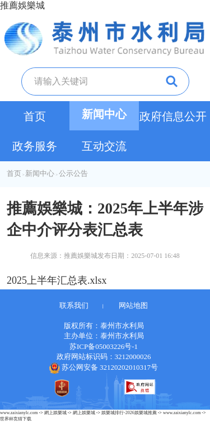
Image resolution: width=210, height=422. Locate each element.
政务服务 (34, 146)
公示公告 (73, 173)
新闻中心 (104, 114)
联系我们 (73, 305)
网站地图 (133, 305)
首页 (35, 116)
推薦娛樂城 (22, 5)
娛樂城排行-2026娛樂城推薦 (129, 412)
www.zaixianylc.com (19, 412)
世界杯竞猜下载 (15, 418)
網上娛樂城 (55, 412)
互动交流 (104, 146)
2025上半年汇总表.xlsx (57, 280)
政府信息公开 (173, 116)
